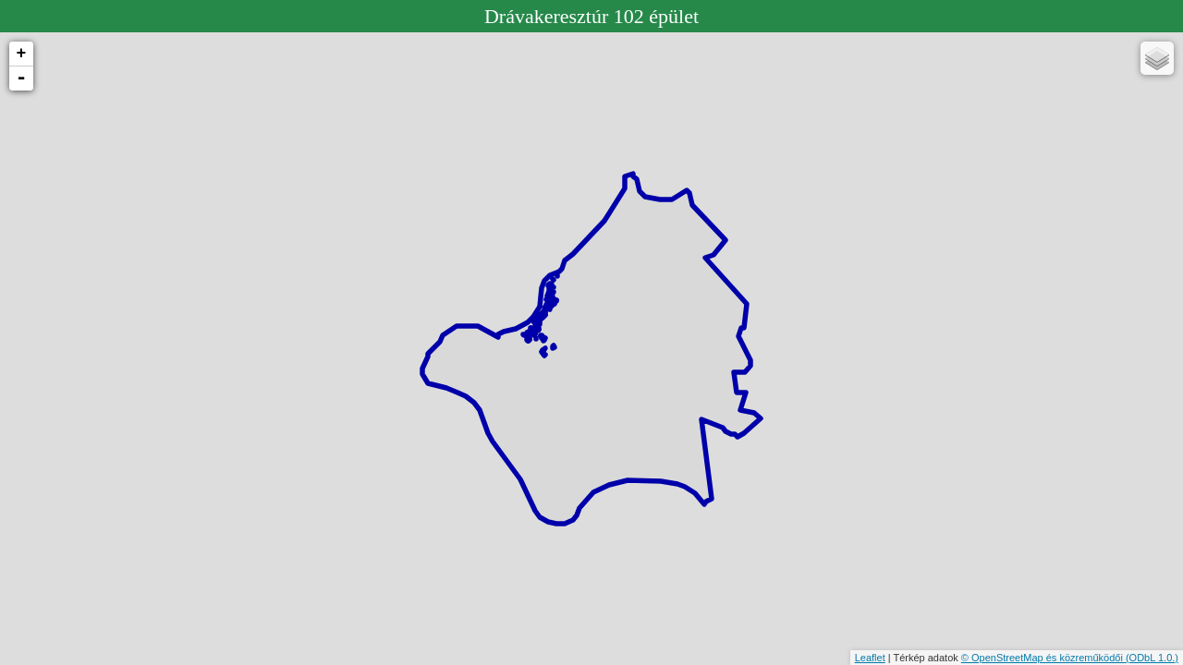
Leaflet (870, 657)
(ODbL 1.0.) (1152, 657)
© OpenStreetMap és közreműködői (1043, 657)
